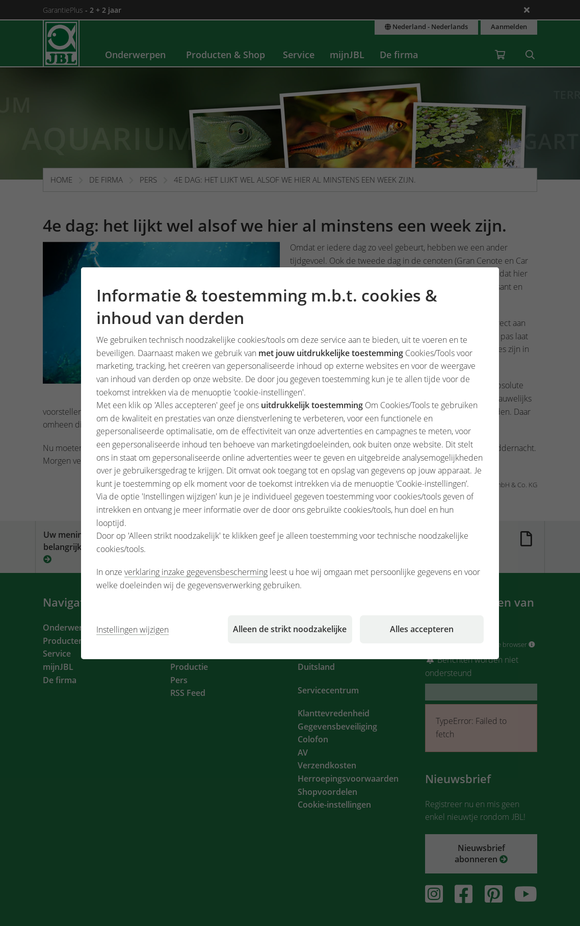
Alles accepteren (422, 629)
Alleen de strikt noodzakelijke (290, 629)
